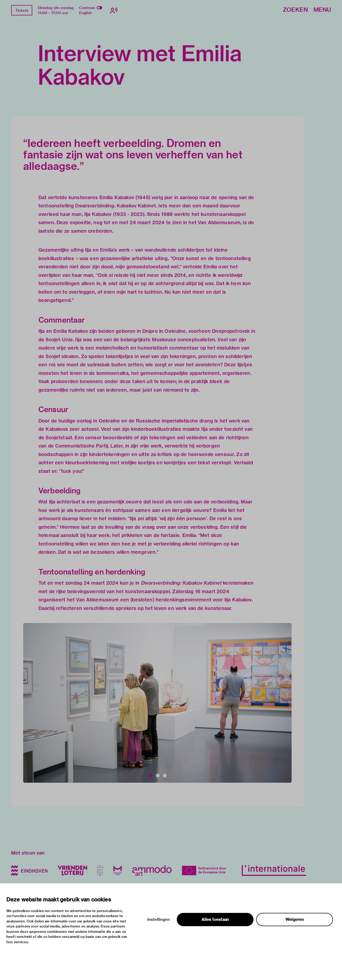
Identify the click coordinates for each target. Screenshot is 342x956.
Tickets (21, 10)
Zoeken (295, 10)
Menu (322, 10)
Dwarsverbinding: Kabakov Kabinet (181, 583)
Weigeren (294, 919)
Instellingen (158, 919)
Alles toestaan (215, 919)
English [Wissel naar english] (85, 12)
